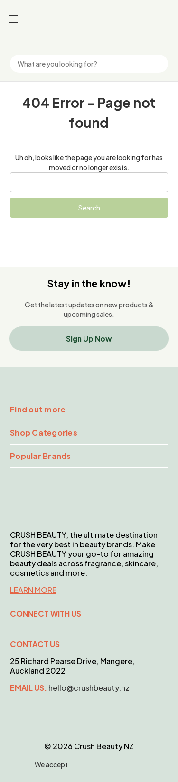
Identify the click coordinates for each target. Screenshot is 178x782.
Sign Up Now (89, 338)
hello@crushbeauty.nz (89, 688)
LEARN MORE (33, 590)
